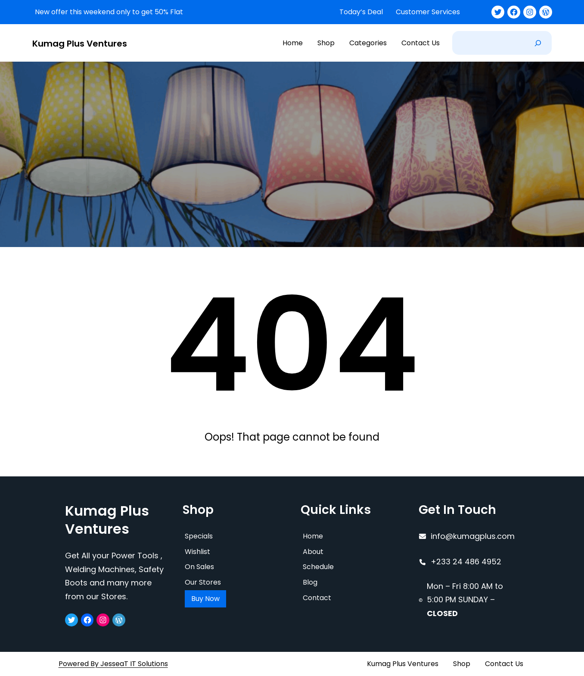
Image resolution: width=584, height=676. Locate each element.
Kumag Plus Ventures (79, 44)
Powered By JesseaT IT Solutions (113, 663)
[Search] (538, 43)
